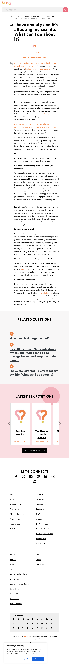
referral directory (45, 293)
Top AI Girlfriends (42, 528)
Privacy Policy (15, 519)
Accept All (38, 659)
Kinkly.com (27, 637)
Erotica (12, 569)
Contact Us (40, 564)
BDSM (12, 564)
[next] (60, 424)
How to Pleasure (16, 603)
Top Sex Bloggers (42, 509)
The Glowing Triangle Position (41, 434)
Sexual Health (15, 589)
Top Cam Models (42, 524)
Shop (38, 569)
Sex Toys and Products (18, 574)
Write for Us (14, 528)
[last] (9, 424)
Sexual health (50, 16)
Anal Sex (13, 559)
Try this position (20, 441)
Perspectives (14, 598)
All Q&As (34, 327)
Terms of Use (15, 524)
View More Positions (34, 450)
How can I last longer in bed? (29, 338)
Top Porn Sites (41, 538)
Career (38, 559)
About (12, 499)
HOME (11, 16)
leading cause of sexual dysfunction (38, 69)
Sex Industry (14, 579)
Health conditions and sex (32, 16)
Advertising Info (15, 504)
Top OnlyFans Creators (44, 533)
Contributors (14, 509)
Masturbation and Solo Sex (20, 584)
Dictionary (40, 499)
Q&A (19, 16)
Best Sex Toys (41, 543)
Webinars (39, 519)
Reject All (26, 659)
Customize (12, 659)
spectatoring (44, 114)
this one (24, 269)
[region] (25, 653)
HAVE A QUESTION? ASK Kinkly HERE (34, 58)
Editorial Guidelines (17, 514)
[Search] (65, 9)
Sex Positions (41, 504)
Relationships (14, 594)
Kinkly (36, 53)
